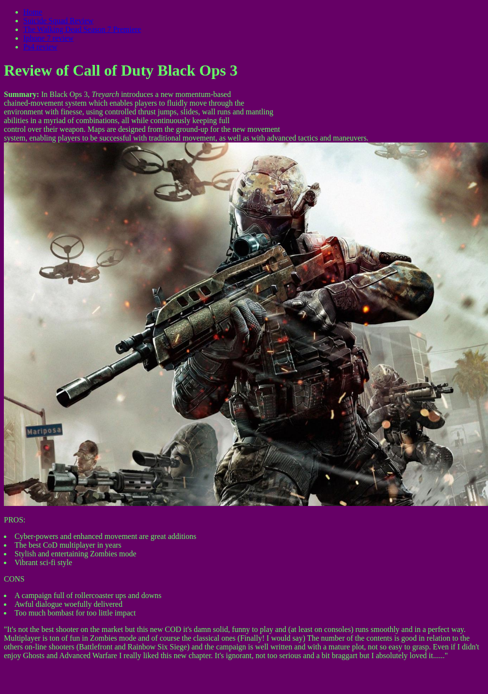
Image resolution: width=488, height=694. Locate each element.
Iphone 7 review (48, 38)
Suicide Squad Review (58, 20)
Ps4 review (40, 47)
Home (32, 12)
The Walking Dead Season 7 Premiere (82, 29)
